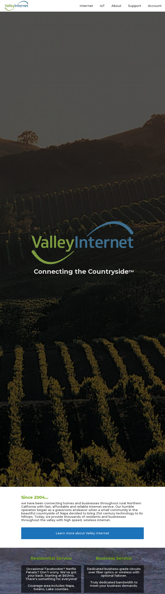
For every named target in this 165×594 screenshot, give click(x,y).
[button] (86, 6)
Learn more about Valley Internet (82, 533)
